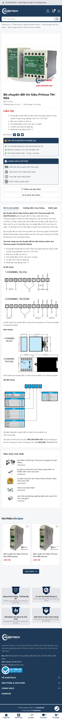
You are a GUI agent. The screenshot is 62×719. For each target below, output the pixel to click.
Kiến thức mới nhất (13, 454)
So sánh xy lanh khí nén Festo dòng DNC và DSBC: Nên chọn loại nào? (35, 470)
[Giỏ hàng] (54, 10)
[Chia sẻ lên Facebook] (14, 134)
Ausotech (37, 710)
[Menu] (58, 11)
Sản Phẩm (12, 518)
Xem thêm (31, 571)
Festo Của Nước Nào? (26, 488)
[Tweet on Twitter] (22, 134)
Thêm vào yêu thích (31, 189)
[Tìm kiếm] (57, 19)
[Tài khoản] (47, 10)
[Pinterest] (18, 134)
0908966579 (16, 662)
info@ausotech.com (15, 665)
